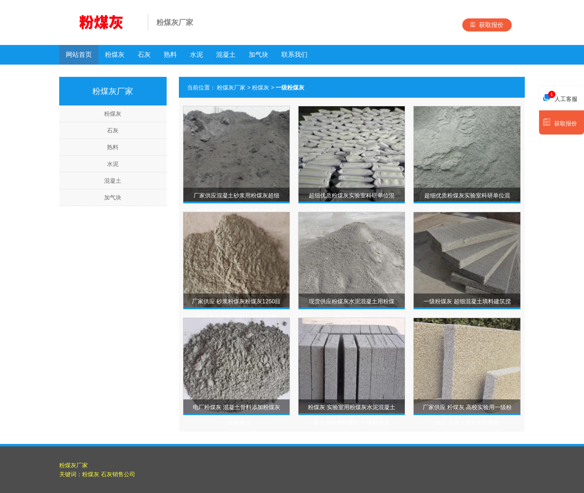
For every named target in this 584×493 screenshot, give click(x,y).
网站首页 (79, 54)
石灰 (144, 54)
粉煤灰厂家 (231, 87)
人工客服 (560, 97)
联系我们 (294, 54)
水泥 (196, 54)
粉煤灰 (115, 54)
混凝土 (226, 54)
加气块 (258, 54)
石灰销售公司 (118, 474)
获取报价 (487, 24)
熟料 (170, 54)
